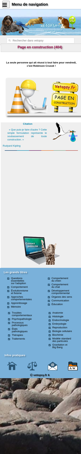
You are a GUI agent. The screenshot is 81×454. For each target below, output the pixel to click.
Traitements (18, 338)
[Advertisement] (41, 173)
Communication (60, 300)
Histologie (57, 316)
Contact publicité (32, 245)
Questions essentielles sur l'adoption (18, 281)
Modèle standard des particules (61, 339)
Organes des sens (61, 296)
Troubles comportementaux (22, 314)
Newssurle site (72, 19)
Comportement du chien (59, 279)
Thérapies (17, 335)
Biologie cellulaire (62, 331)
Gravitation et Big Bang (59, 346)
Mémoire (16, 306)
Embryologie (59, 323)
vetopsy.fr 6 (40, 375)
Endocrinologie (60, 320)
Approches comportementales (21, 298)
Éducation (57, 304)
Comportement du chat (59, 285)
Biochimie (57, 334)
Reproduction (59, 327)
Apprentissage (19, 303)
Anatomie (57, 312)
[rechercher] (35, 40)
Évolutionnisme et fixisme (19, 292)
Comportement (19, 286)
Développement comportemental (60, 292)
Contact (73, 135)
